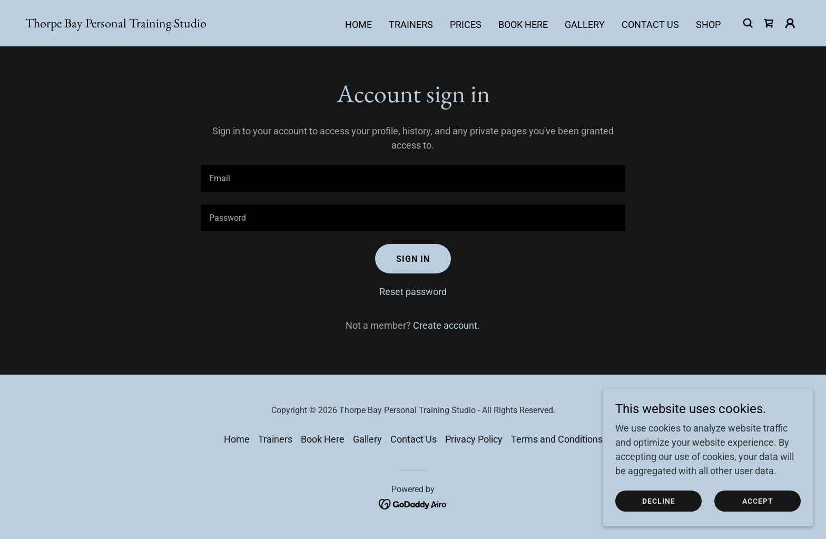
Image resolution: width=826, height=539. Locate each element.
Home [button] (237, 439)
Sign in (413, 259)
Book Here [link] (523, 24)
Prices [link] (465, 24)
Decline (658, 501)
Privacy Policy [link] (474, 439)
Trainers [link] (411, 24)
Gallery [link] (585, 24)
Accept (757, 501)
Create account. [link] (446, 325)
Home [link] (358, 24)
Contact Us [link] (650, 24)
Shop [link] (708, 24)
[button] (790, 23)
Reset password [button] (413, 291)
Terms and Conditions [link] (557, 439)
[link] (115, 24)
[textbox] (413, 178)
